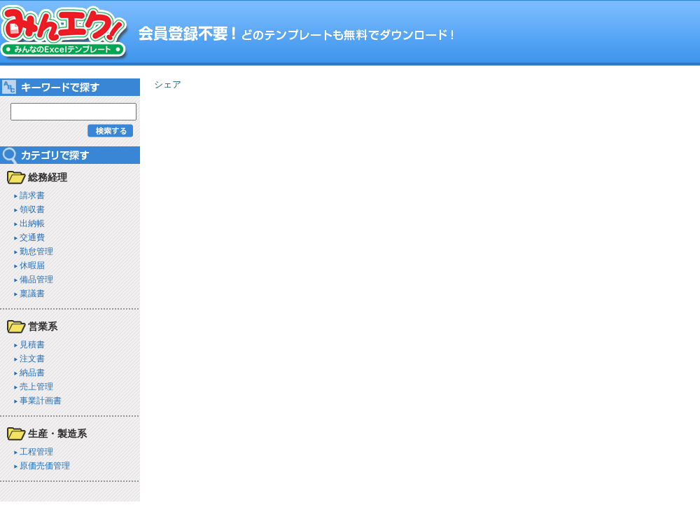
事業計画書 (41, 400)
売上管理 (36, 386)
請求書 (32, 195)
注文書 (32, 358)
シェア (167, 84)
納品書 (32, 372)
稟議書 (32, 293)
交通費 (32, 237)
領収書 (32, 209)
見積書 (32, 344)
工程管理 (36, 451)
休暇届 (32, 265)
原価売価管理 (45, 465)
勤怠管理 (36, 251)
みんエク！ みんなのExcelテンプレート (65, 33)
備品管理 (36, 279)
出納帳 (32, 223)
